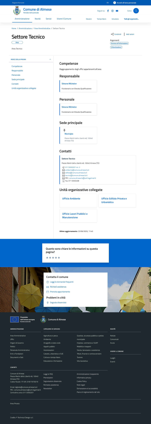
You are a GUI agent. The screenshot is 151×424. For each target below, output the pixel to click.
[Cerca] (136, 10)
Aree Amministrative (18, 335)
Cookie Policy (82, 381)
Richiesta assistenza (51, 384)
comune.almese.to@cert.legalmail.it (27, 389)
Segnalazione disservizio (52, 381)
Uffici (12, 339)
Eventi (112, 361)
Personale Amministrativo (20, 350)
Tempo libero (101, 19)
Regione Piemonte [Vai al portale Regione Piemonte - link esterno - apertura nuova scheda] (18, 2)
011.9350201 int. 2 (71, 167)
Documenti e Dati (16, 357)
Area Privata (14, 403)
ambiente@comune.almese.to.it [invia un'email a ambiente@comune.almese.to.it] (75, 170)
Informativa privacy (84, 377)
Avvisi (112, 343)
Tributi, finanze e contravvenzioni (89, 353)
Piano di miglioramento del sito (88, 392)
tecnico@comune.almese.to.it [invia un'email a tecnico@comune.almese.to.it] (74, 175)
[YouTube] (116, 10)
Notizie (112, 335)
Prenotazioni (48, 377)
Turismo (80, 357)
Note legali (81, 384)
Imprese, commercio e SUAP (87, 343)
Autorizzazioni (49, 350)
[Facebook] (107, 10)
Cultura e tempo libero (52, 357)
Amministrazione (22, 18)
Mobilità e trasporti (84, 346)
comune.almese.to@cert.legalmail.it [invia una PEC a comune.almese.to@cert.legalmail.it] (82, 178)
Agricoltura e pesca (51, 335)
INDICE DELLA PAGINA (31, 59)
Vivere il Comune (64, 18)
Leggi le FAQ (48, 374)
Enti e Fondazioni (16, 353)
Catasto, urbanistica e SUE (53, 353)
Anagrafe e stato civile (52, 343)
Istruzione (115, 19)
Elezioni (89, 19)
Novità (37, 18)
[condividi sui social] (116, 34)
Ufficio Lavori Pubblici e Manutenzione (74, 215)
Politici (12, 346)
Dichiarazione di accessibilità (87, 388)
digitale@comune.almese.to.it (26, 387)
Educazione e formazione (53, 361)
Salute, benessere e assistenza (88, 350)
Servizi (48, 18)
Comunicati (114, 339)
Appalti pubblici (49, 346)
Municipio (69, 133)
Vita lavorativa (82, 361)
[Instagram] (111, 10)
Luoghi (112, 358)
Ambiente (47, 339)
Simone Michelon (69, 83)
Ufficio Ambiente (71, 198)
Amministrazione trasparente (88, 374)
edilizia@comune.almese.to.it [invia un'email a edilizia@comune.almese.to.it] (74, 172)
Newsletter (47, 388)
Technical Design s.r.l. (25, 417)
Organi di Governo (17, 343)
